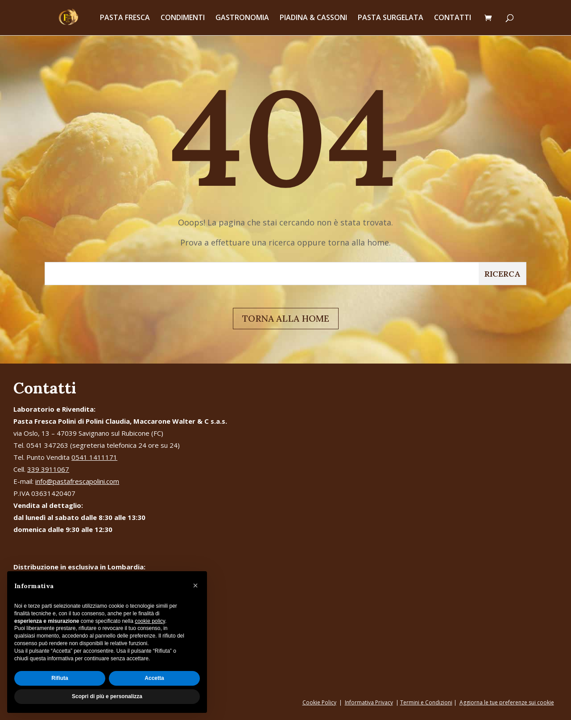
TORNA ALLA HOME (285, 318)
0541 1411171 (94, 457)
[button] (195, 585)
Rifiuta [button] (59, 678)
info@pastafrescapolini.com (77, 481)
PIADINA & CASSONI (313, 19)
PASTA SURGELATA (390, 19)
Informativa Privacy (369, 702)
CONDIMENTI (183, 19)
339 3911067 (48, 469)
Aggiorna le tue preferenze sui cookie (506, 702)
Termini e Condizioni (426, 702)
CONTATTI (452, 19)
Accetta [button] (154, 678)
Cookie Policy (319, 702)
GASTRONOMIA (242, 19)
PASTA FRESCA (125, 19)
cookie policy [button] (150, 621)
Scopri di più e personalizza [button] (107, 696)
